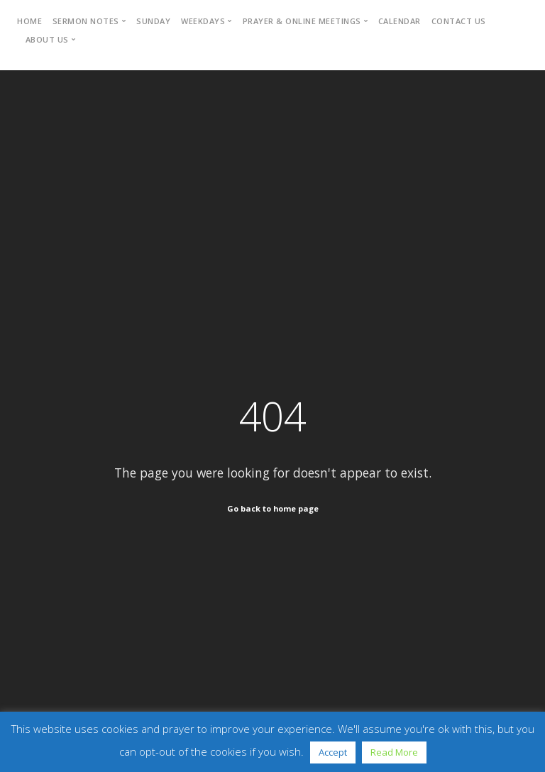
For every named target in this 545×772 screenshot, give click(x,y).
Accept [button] (333, 752)
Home (29, 21)
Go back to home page (273, 508)
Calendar (399, 21)
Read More (394, 752)
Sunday (153, 21)
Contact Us (458, 21)
